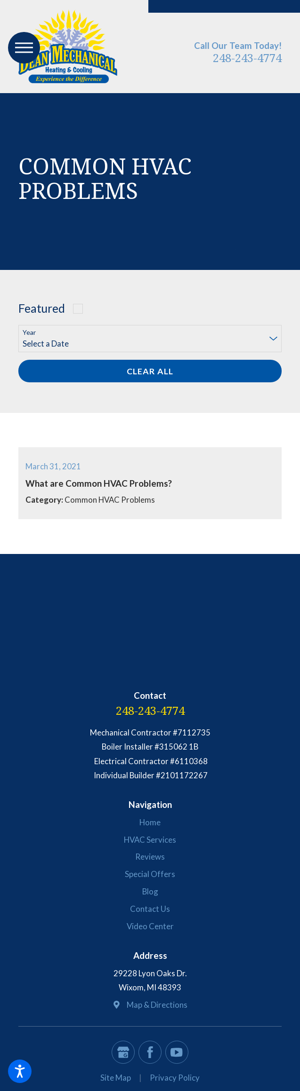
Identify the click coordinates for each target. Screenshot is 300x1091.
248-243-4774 (247, 57)
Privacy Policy (175, 1078)
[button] (20, 1071)
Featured (41, 308)
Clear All (150, 371)
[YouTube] (176, 1052)
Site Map (115, 1078)
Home (150, 822)
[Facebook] (150, 1052)
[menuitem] (150, 822)
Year (29, 332)
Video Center (150, 926)
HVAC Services (150, 840)
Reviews (150, 857)
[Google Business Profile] (123, 1052)
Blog (150, 891)
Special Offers (150, 874)
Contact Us (150, 909)
